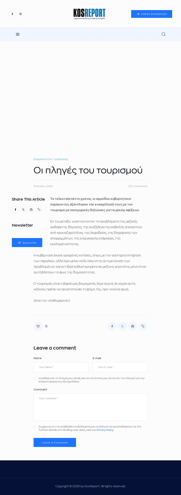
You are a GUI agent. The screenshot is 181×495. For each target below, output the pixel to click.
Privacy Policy (105, 430)
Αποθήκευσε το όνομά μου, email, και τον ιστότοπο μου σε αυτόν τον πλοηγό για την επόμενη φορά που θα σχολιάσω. (92, 380)
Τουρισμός (60, 159)
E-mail (97, 358)
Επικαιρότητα (43, 159)
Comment (40, 389)
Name (38, 358)
